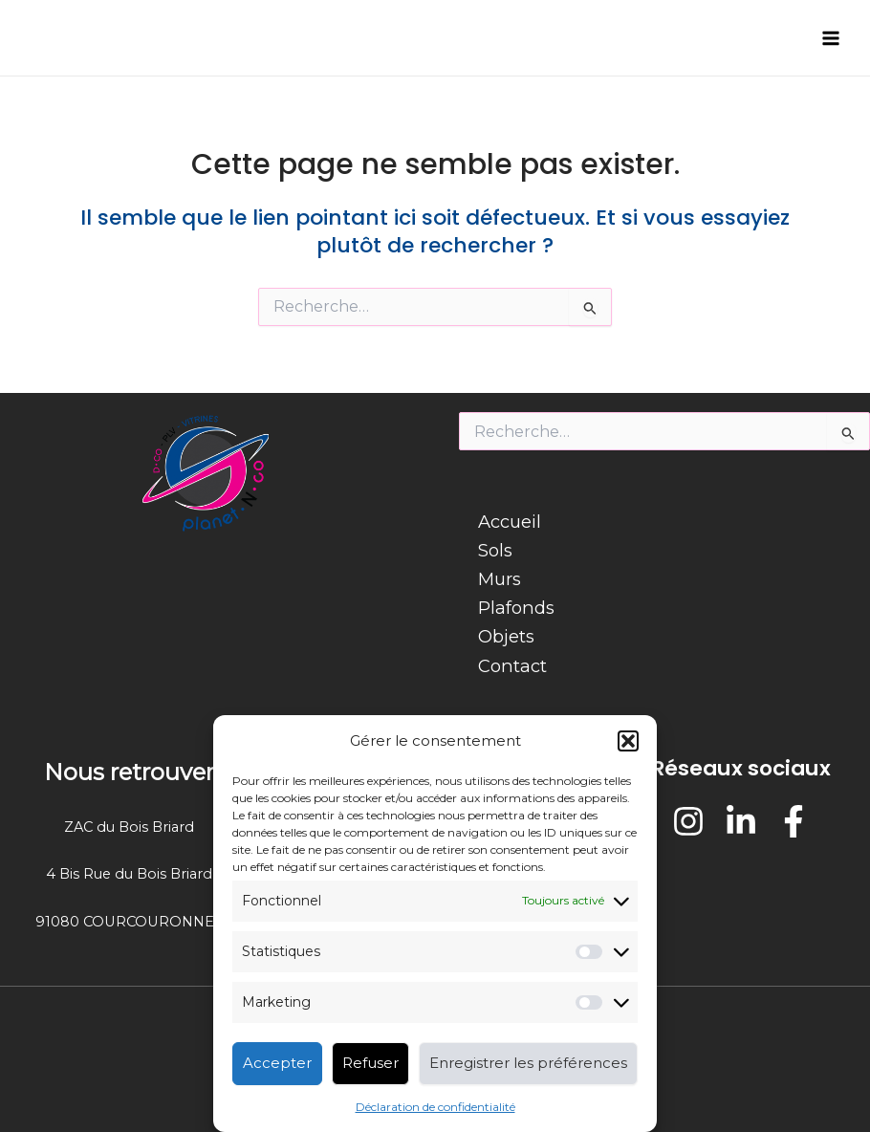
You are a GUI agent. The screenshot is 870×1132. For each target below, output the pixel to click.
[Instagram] (688, 821)
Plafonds (516, 608)
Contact (512, 666)
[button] (628, 741)
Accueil (509, 522)
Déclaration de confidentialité (435, 1106)
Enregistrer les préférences (528, 1063)
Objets (506, 636)
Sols (495, 550)
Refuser (370, 1063)
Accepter (277, 1063)
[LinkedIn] (741, 821)
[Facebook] (793, 821)
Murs (499, 579)
